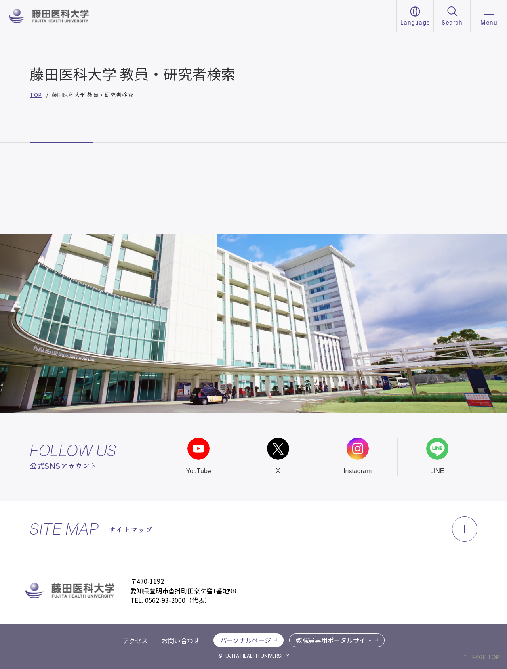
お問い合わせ (181, 640)
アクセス (135, 640)
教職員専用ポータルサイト (334, 640)
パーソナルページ (245, 640)
